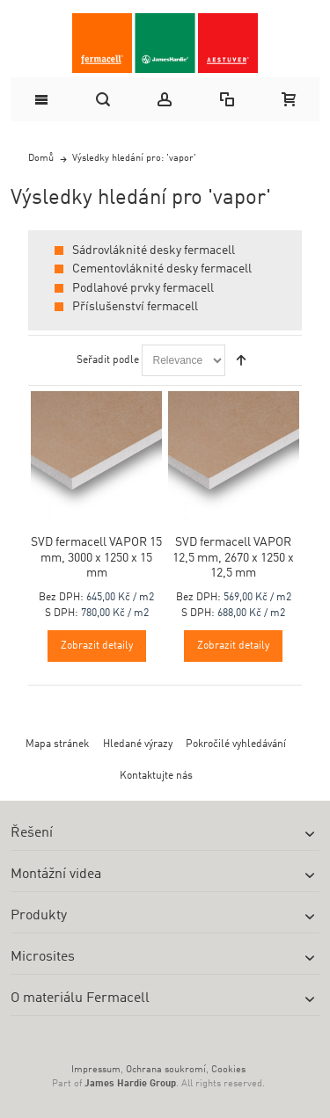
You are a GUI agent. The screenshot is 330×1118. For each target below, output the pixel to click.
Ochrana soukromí (166, 1070)
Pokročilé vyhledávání (236, 744)
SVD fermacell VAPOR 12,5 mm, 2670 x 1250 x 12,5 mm (233, 557)
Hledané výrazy (137, 744)
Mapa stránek (57, 744)
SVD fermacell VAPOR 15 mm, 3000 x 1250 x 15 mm (96, 557)
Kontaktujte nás (156, 776)
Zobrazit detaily (97, 646)
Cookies (228, 1070)
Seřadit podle (108, 360)
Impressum (96, 1070)
